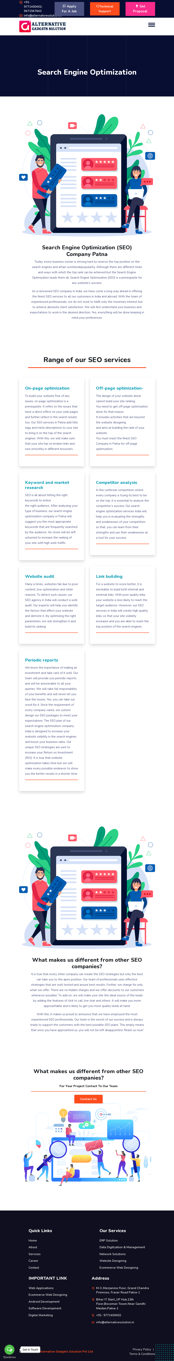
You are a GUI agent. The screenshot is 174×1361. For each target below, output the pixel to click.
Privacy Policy (142, 1349)
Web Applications (41, 1288)
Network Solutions (113, 1254)
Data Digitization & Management (122, 1247)
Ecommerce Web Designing (119, 1268)
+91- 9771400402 (108, 1315)
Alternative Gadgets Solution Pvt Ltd (65, 1352)
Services (35, 1254)
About (33, 1247)
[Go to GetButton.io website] (9, 1357)
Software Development (45, 1308)
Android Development (44, 1302)
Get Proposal (140, 9)
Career (33, 1261)
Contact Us (88, 1099)
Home (33, 1241)
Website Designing (113, 1261)
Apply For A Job (69, 9)
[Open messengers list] (9, 1350)
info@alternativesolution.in (43, 15)
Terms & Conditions (142, 1354)
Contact (34, 1268)
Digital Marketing (41, 1315)
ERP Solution (109, 1241)
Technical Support (105, 8)
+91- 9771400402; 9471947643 (33, 6)
